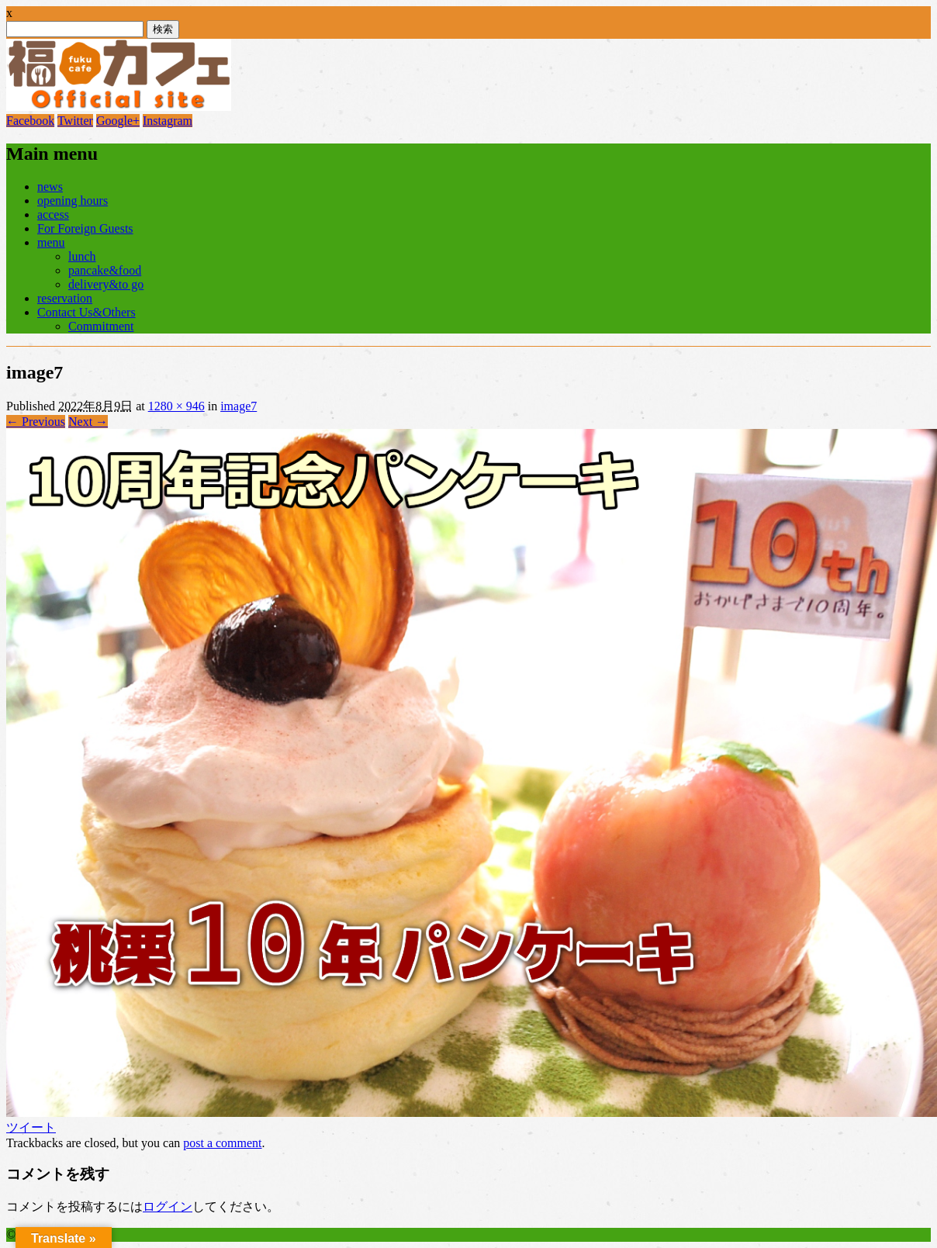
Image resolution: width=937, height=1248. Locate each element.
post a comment (222, 1142)
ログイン (167, 1206)
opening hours (72, 200)
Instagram (167, 120)
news (50, 186)
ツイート (31, 1127)
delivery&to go (105, 284)
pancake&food (104, 270)
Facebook (30, 120)
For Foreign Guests (85, 228)
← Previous (35, 421)
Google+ (118, 120)
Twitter (75, 120)
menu (51, 242)
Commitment (100, 326)
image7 (238, 406)
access (53, 214)
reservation (64, 298)
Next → (88, 421)
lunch (82, 256)
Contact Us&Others (86, 312)
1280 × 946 (176, 406)
